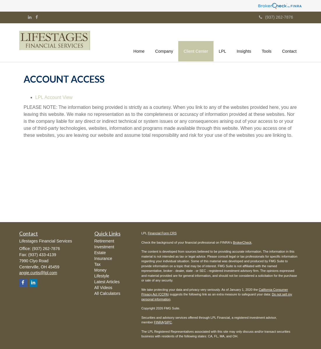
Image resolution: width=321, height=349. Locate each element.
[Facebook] (37, 17)
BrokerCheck (242, 242)
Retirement (104, 241)
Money (100, 270)
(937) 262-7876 (276, 17)
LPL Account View (54, 97)
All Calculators (107, 293)
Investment (104, 247)
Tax (97, 264)
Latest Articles (107, 281)
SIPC (168, 322)
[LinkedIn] (29, 17)
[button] (164, 42)
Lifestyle (101, 276)
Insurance (103, 258)
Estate (100, 252)
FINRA (159, 322)
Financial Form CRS (162, 233)
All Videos (103, 287)
